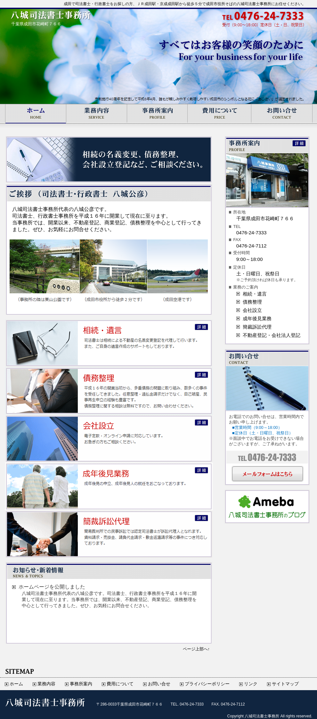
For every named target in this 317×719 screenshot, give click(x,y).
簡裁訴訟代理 (257, 327)
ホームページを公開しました (52, 586)
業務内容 (96, 113)
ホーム (35, 113)
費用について (219, 113)
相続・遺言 (255, 294)
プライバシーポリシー (207, 683)
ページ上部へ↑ (196, 649)
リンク (250, 683)
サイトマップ (285, 683)
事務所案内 (157, 113)
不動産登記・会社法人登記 (271, 335)
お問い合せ (282, 113)
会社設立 (252, 310)
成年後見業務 (257, 318)
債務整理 (252, 302)
